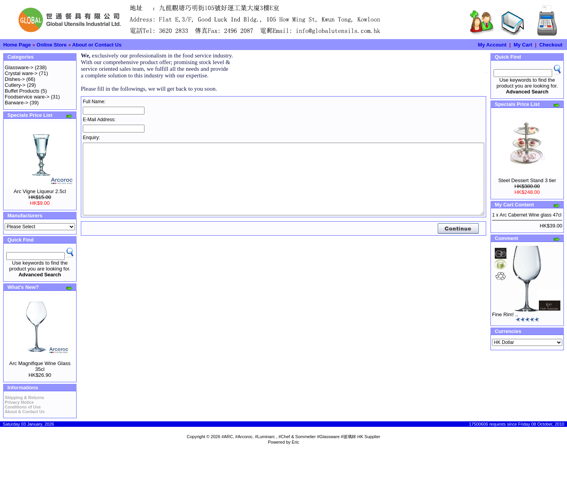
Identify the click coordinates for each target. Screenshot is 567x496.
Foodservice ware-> (27, 97)
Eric (295, 442)
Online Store (52, 45)
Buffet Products (22, 91)
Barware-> (16, 103)
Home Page (17, 45)
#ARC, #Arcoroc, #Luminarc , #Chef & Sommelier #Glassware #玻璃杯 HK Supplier (300, 436)
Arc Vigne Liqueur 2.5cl (40, 191)
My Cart (523, 45)
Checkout (550, 45)
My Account (492, 45)
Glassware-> (19, 67)
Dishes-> (15, 79)
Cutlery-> (15, 85)
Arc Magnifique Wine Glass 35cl (40, 366)
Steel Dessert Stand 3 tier (527, 180)
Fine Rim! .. (505, 314)
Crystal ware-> (21, 73)
